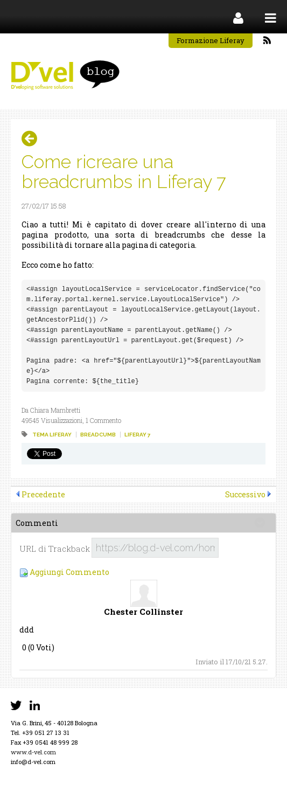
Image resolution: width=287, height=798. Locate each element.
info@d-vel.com (33, 762)
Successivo (245, 494)
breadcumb (98, 435)
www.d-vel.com (33, 752)
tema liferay (52, 435)
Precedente (43, 494)
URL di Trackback (54, 549)
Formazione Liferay (210, 40)
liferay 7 (137, 435)
